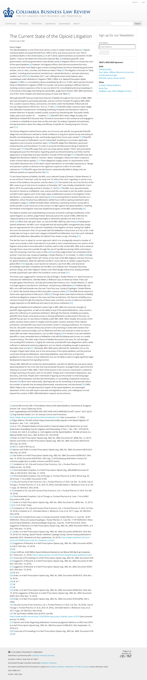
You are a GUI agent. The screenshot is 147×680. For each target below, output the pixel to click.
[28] (49, 252)
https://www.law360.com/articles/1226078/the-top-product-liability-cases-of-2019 (45, 616)
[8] (91, 88)
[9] (69, 94)
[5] (63, 70)
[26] (76, 221)
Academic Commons (49, 663)
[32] (74, 285)
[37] (31, 348)
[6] (27, 76)
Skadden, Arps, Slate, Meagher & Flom (115, 91)
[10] (56, 106)
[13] (81, 137)
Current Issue (10, 23)
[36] (62, 333)
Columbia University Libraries (43, 655)
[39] (84, 384)
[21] (59, 188)
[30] (23, 264)
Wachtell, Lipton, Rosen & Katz (112, 78)
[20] (56, 182)
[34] (50, 294)
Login (143, 2)
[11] (49, 115)
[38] (19, 381)
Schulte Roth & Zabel (108, 75)
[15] (23, 149)
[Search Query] (121, 24)
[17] (38, 160)
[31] (68, 272)
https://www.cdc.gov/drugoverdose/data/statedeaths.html (35, 417)
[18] (22, 169)
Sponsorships (64, 23)
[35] (71, 303)
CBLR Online (37, 23)
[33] (67, 291)
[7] (19, 82)
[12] (16, 127)
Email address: (103, 43)
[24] (84, 208)
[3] (61, 58)
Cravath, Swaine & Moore (110, 85)
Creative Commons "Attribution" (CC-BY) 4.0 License (70, 667)
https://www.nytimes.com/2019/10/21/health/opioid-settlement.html (62, 555)
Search (137, 23)
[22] (50, 197)
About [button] (76, 23)
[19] (46, 172)
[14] (48, 143)
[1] (82, 50)
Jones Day (103, 88)
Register (135, 2)
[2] (44, 55)
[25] (16, 221)
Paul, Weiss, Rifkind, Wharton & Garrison (116, 72)
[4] (31, 64)
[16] (74, 155)
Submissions (50, 23)
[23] (28, 203)
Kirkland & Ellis (105, 69)
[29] (85, 255)
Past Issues (23, 23)
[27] (79, 236)
